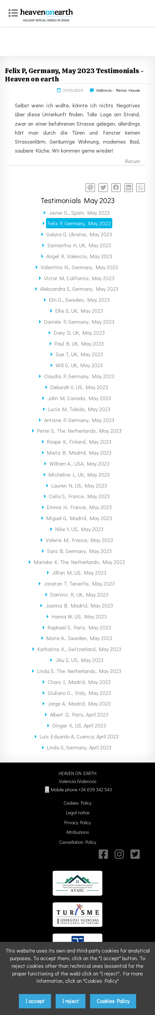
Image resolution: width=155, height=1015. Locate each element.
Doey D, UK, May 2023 (79, 332)
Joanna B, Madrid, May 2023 (79, 605)
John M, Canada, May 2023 (79, 398)
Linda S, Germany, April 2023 (79, 747)
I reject (70, 1000)
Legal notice (77, 812)
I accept (35, 1000)
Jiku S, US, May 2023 (79, 659)
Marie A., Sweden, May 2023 (79, 637)
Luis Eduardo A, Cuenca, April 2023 (79, 736)
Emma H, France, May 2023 (79, 507)
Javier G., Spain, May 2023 (79, 212)
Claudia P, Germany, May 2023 (79, 376)
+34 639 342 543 (95, 789)
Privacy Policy (77, 822)
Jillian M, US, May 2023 (79, 572)
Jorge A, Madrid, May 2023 (79, 703)
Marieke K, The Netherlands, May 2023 (79, 561)
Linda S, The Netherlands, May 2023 (79, 670)
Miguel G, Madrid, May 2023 (79, 517)
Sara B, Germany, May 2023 (79, 550)
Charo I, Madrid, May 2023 (79, 681)
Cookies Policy (77, 803)
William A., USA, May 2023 (79, 463)
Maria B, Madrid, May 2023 (79, 452)
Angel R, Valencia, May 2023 (79, 256)
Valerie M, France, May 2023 (79, 539)
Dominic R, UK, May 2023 (79, 594)
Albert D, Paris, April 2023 (79, 714)
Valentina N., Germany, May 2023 (79, 267)
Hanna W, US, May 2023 (79, 616)
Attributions (77, 832)
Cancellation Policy (77, 842)
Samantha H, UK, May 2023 (79, 245)
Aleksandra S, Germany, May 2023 (79, 288)
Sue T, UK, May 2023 (79, 354)
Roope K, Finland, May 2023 (79, 441)
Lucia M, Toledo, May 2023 (79, 408)
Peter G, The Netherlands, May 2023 (79, 430)
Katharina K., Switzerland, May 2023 (79, 648)
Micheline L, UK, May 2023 (79, 474)
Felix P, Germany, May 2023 (79, 223)
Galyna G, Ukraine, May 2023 (79, 234)
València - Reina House (118, 90)
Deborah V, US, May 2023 (79, 387)
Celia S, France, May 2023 (79, 496)
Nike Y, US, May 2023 (79, 528)
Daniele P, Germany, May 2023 (79, 321)
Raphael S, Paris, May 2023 (79, 627)
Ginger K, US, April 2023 (79, 725)
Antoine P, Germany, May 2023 (79, 419)
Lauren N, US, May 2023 (79, 485)
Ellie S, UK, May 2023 (79, 310)
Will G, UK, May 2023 (79, 365)
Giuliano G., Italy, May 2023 (79, 692)
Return (132, 161)
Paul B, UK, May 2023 (79, 343)
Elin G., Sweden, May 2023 (79, 299)
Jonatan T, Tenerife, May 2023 (79, 583)
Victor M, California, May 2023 (79, 278)
